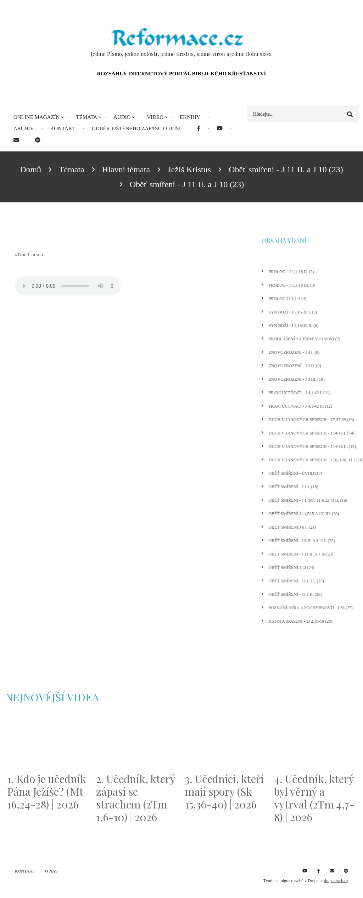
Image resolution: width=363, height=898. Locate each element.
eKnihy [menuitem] (190, 117)
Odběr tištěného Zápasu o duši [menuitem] (136, 128)
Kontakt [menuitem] (63, 128)
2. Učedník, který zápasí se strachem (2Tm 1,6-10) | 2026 (135, 797)
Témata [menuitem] (86, 117)
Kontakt (25, 871)
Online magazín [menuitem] (36, 117)
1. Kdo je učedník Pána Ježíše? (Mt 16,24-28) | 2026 (46, 791)
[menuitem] (198, 128)
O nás (51, 871)
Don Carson (30, 254)
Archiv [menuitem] (23, 128)
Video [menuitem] (155, 117)
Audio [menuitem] (121, 117)
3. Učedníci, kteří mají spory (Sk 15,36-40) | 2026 (224, 791)
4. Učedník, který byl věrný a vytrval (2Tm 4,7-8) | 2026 (314, 797)
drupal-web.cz (336, 880)
